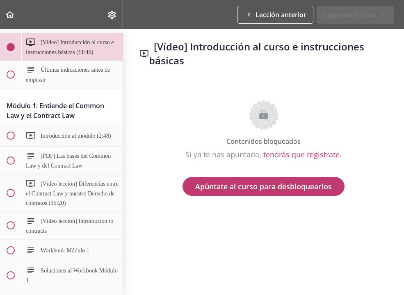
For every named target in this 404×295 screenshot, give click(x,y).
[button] (10, 14)
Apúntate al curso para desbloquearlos (263, 186)
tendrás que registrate (301, 154)
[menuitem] (112, 14)
